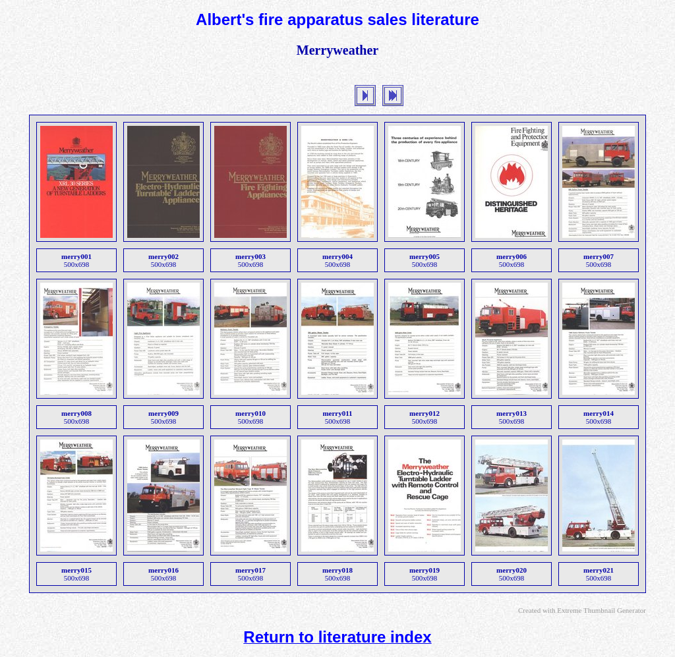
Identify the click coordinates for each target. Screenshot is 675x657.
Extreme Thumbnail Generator (601, 610)
